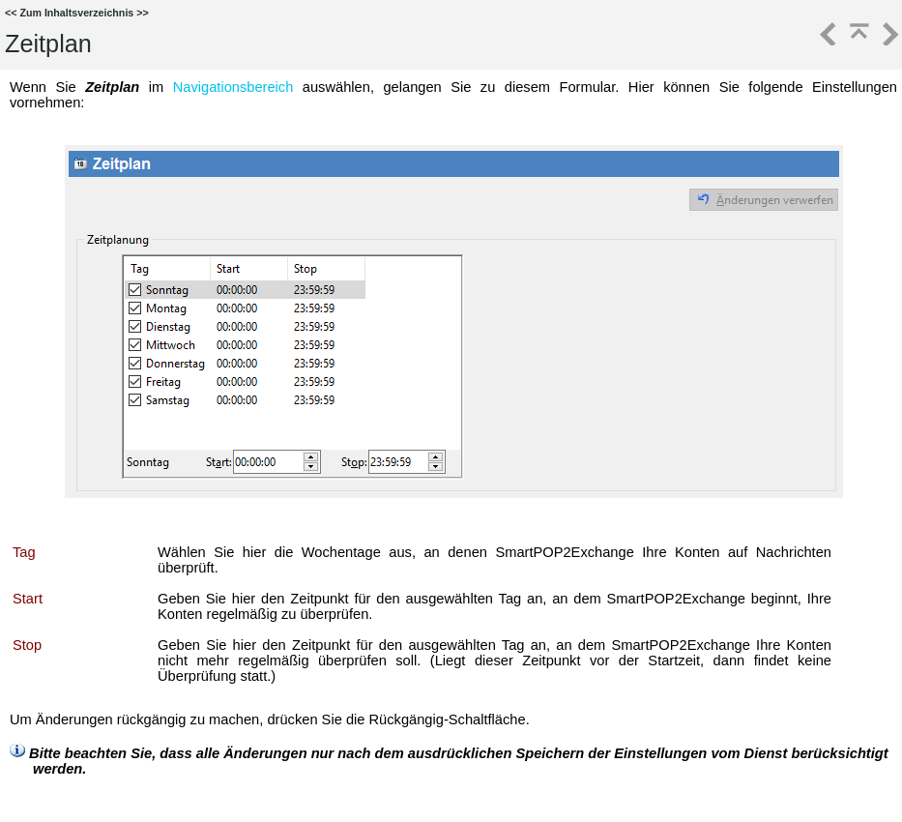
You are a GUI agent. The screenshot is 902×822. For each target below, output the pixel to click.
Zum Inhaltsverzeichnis (76, 12)
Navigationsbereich (233, 87)
